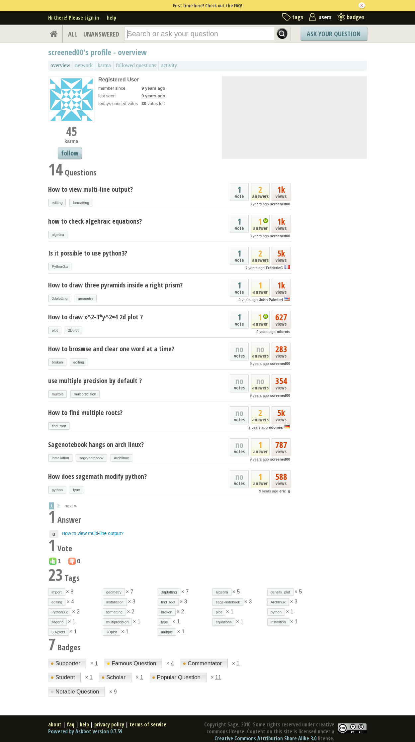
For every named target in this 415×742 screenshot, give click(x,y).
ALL (72, 34)
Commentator (203, 663)
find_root (59, 426)
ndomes (276, 427)
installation (60, 458)
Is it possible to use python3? (87, 253)
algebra (58, 235)
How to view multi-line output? (90, 189)
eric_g (285, 491)
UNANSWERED (101, 34)
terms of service (147, 724)
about (54, 724)
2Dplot (73, 330)
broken (57, 362)
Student (63, 677)
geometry (85, 298)
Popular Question (177, 677)
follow (69, 153)
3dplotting (60, 298)
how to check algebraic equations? (95, 221)
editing (57, 203)
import (56, 592)
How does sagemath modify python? (97, 476)
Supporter (66, 663)
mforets (283, 332)
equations (224, 622)
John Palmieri (271, 300)
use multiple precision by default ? (95, 380)
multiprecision (85, 394)
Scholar (114, 677)
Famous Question (132, 663)
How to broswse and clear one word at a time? (111, 348)
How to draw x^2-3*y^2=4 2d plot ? (95, 316)
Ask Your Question (334, 33)
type (76, 490)
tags (297, 17)
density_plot (280, 592)
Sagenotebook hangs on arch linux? (96, 444)
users (325, 17)
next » (70, 505)
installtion (278, 622)
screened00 (280, 204)
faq (70, 724)
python (57, 490)
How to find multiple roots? (85, 412)
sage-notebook (91, 458)
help (111, 17)
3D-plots (58, 632)
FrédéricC (274, 268)
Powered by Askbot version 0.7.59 (85, 731)
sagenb (57, 622)
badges (356, 17)
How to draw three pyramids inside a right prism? (115, 284)
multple (57, 394)
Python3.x (60, 266)
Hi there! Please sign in (73, 17)
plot (55, 330)
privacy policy (109, 724)
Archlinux (121, 458)
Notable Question (75, 692)
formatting (81, 203)
